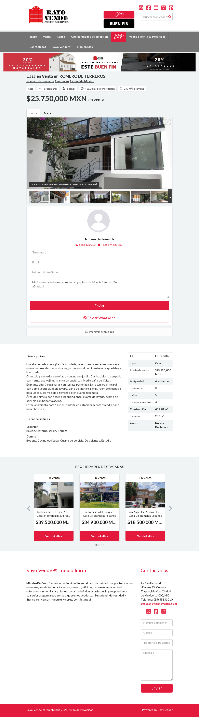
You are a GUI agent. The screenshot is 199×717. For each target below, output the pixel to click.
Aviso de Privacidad (81, 710)
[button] (27, 507)
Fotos (33, 113)
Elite (119, 14)
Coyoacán (62, 81)
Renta (61, 36)
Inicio (33, 36)
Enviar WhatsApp (99, 318)
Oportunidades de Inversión (89, 36)
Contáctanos (37, 46)
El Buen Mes (85, 46)
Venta (47, 36)
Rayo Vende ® (61, 46)
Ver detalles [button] (53, 536)
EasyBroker (165, 710)
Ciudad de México (82, 81)
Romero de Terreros (40, 81)
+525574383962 (111, 244)
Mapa (47, 113)
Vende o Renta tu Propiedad (147, 36)
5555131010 (87, 244)
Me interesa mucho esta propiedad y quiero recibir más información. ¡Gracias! (99, 288)
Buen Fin (119, 23)
